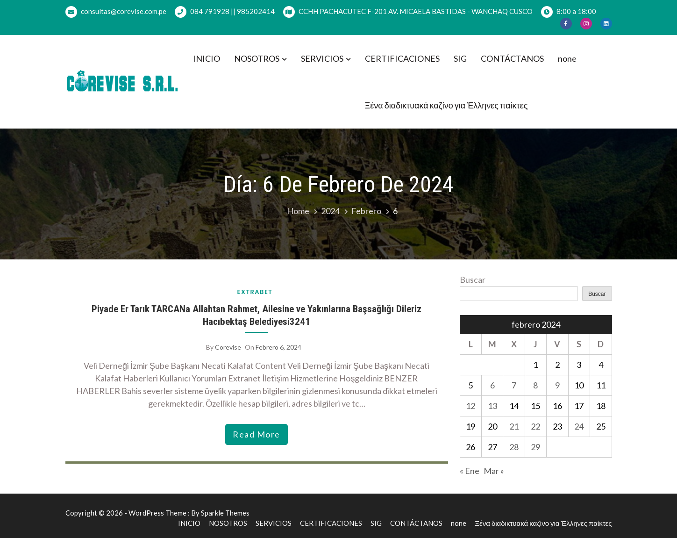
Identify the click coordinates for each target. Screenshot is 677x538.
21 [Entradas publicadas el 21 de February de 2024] (514, 426)
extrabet (255, 291)
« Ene (469, 471)
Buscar (472, 279)
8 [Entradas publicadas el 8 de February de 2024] (535, 385)
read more (256, 434)
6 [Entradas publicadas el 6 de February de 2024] (492, 385)
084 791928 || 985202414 (225, 12)
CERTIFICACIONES (402, 58)
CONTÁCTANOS (512, 58)
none (567, 58)
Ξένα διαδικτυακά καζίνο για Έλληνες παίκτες (446, 105)
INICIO (206, 58)
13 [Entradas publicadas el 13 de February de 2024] (492, 406)
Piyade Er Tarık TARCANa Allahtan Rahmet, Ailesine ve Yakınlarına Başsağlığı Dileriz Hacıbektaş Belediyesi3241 (256, 315)
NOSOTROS (256, 58)
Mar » (494, 471)
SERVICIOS (322, 58)
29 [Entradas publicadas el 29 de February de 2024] (535, 447)
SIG (460, 58)
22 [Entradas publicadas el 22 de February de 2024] (535, 426)
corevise (228, 347)
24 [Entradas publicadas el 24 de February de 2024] (579, 426)
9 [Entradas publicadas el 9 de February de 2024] (557, 385)
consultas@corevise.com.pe (115, 12)
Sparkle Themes (225, 513)
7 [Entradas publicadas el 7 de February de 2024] (514, 385)
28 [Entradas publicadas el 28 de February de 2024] (514, 447)
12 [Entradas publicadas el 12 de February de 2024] (470, 406)
